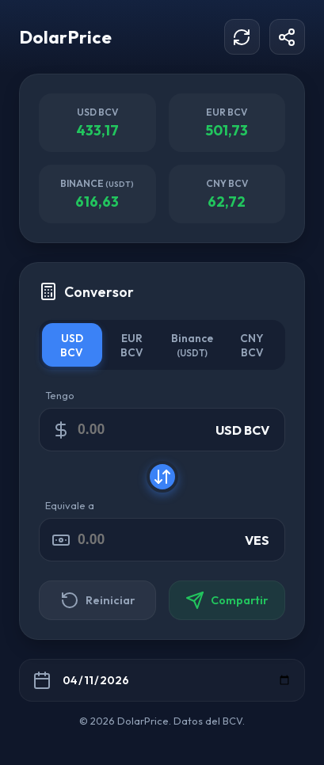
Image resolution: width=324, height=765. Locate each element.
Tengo (59, 395)
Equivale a (69, 505)
